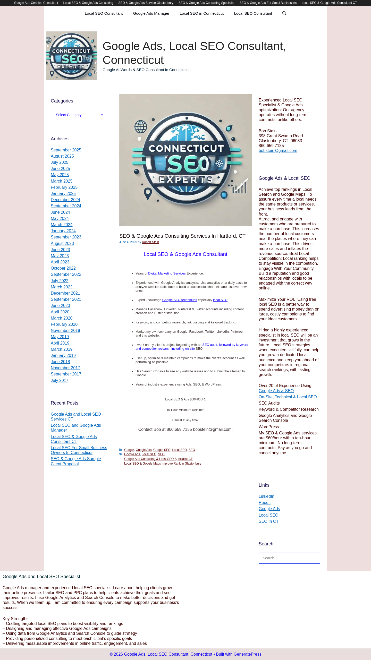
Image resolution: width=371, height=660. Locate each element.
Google (129, 450)
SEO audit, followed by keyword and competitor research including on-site (192, 346)
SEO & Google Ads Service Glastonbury (146, 3)
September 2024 (66, 206)
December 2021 (65, 293)
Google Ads (143, 450)
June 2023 (60, 249)
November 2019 (65, 330)
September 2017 (66, 374)
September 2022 (66, 274)
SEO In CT (269, 521)
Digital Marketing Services (167, 273)
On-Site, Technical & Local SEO (288, 397)
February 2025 (64, 187)
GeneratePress (248, 654)
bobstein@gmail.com (278, 150)
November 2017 (65, 368)
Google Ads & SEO (276, 391)
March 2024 (62, 224)
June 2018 (60, 361)
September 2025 (66, 150)
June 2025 (60, 168)
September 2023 (66, 237)
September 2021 (66, 299)
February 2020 (64, 324)
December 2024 (65, 200)
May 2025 (60, 175)
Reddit (265, 502)
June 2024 (60, 212)
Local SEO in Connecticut (202, 13)
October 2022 (63, 268)
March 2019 (62, 349)
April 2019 (60, 343)
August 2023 (62, 243)
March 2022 (62, 287)
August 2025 (62, 156)
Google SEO (162, 450)
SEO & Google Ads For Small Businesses (268, 3)
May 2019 (60, 337)
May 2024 (60, 218)
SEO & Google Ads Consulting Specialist (206, 3)
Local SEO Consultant (104, 13)
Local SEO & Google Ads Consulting (88, 3)
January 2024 (63, 231)
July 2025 (60, 162)
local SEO (220, 300)
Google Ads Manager (151, 13)
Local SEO (179, 450)
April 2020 (60, 312)
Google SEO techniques (179, 300)
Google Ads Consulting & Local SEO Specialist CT (158, 459)
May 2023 (60, 256)
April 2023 (60, 262)
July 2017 (60, 380)
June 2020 (60, 305)
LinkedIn (266, 496)
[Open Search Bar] (284, 13)
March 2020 (62, 318)
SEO (192, 450)
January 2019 (63, 355)
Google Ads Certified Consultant (36, 3)
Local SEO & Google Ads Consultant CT (329, 3)
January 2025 (63, 193)
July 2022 (60, 281)
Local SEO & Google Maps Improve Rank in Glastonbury (162, 463)
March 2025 (62, 181)
